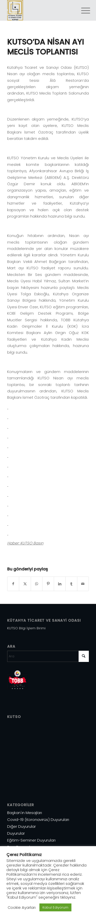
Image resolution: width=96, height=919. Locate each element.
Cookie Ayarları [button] (22, 907)
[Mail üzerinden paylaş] (83, 584)
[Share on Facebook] (13, 584)
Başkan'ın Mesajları (24, 812)
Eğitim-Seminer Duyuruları (31, 840)
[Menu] (81, 11)
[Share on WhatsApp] (36, 584)
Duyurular (16, 833)
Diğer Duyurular (21, 826)
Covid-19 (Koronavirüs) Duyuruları (38, 819)
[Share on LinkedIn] (59, 584)
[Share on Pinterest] (48, 584)
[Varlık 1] (39, 10)
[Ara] (48, 656)
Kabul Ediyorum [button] (55, 907)
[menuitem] (81, 11)
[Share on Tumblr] (71, 584)
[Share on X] (24, 584)
